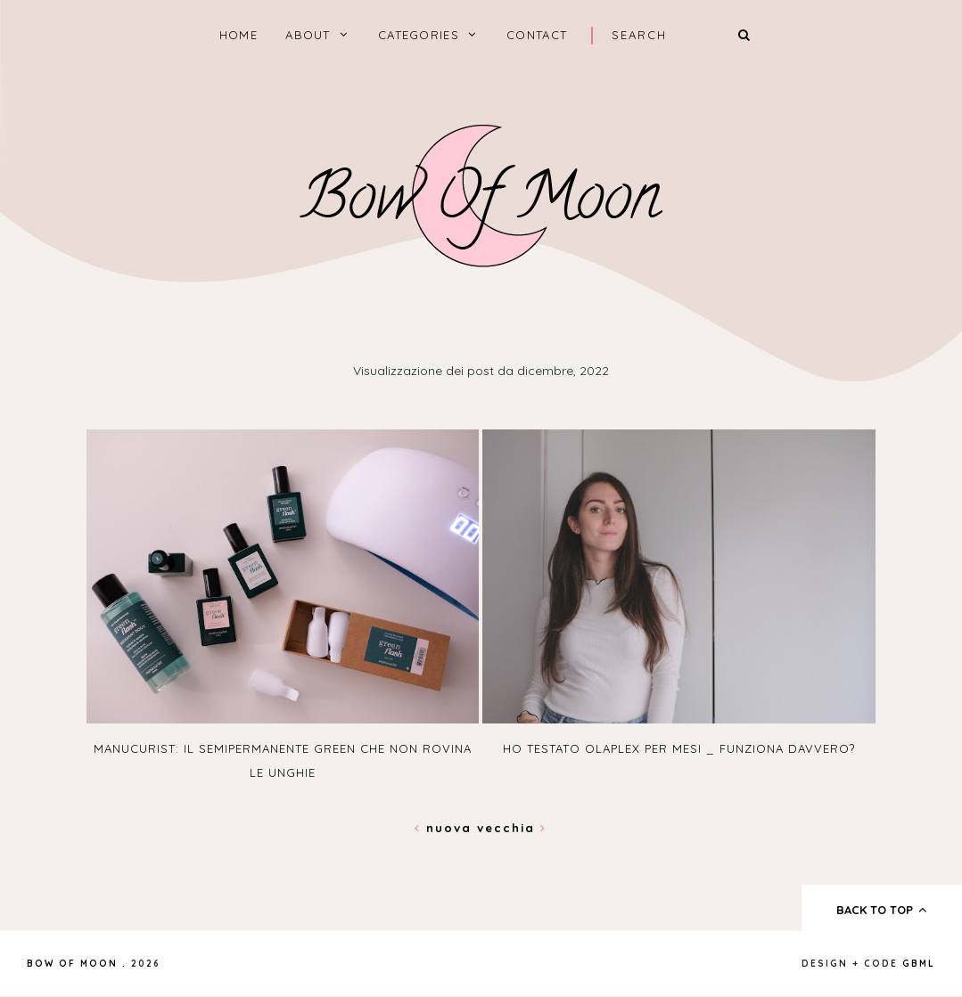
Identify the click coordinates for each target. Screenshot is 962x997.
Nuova (446, 828)
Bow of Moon (72, 963)
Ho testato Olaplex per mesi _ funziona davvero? (679, 748)
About (308, 35)
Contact (536, 35)
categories (418, 35)
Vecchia (512, 828)
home (238, 35)
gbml (918, 963)
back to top (882, 910)
